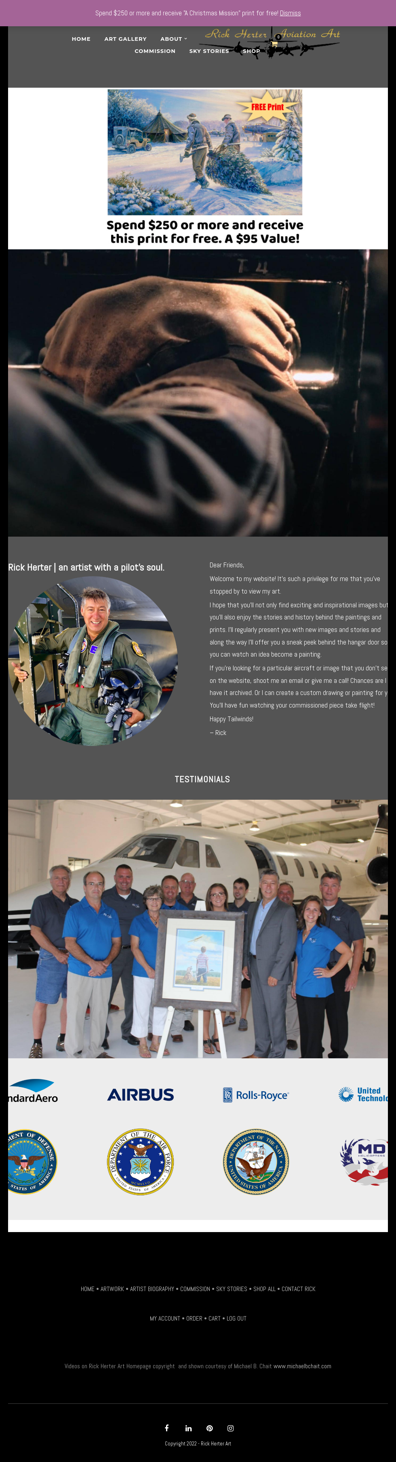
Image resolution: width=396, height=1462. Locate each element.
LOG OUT (236, 1319)
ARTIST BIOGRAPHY (152, 1289)
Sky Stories (210, 51)
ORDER (194, 1319)
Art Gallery (125, 39)
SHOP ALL (264, 1289)
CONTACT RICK (299, 1289)
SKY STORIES (231, 1289)
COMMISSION (195, 1289)
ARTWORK (112, 1289)
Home (81, 39)
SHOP (251, 51)
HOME (88, 1289)
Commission (155, 51)
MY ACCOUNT (165, 1319)
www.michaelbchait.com (302, 1366)
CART (215, 1319)
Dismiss (290, 12)
